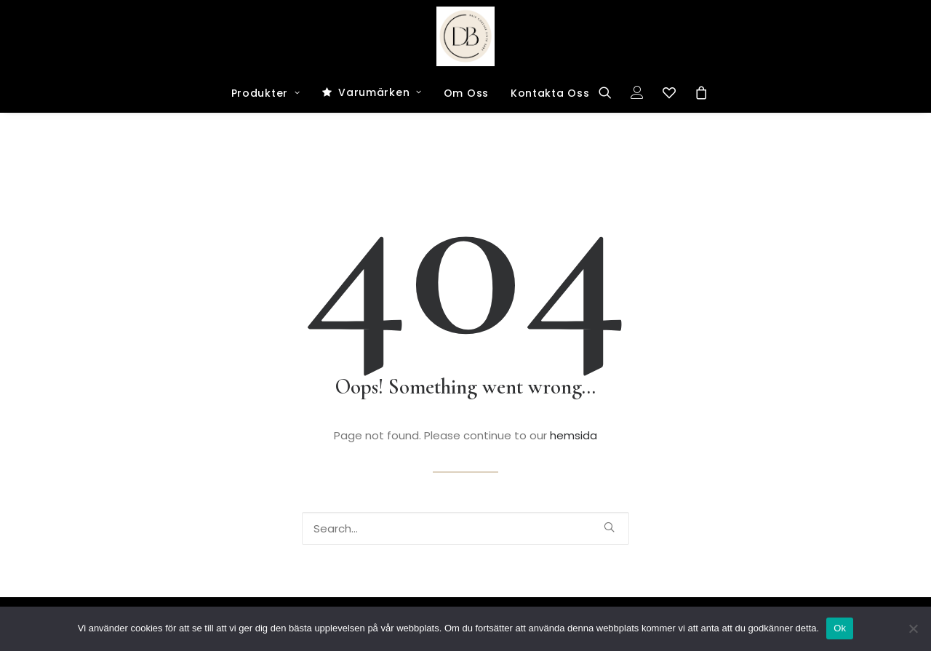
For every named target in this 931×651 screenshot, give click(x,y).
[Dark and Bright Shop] (465, 36)
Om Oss (466, 93)
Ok (840, 628)
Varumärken (380, 92)
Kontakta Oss (550, 93)
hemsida (573, 435)
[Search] (610, 92)
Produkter (265, 93)
